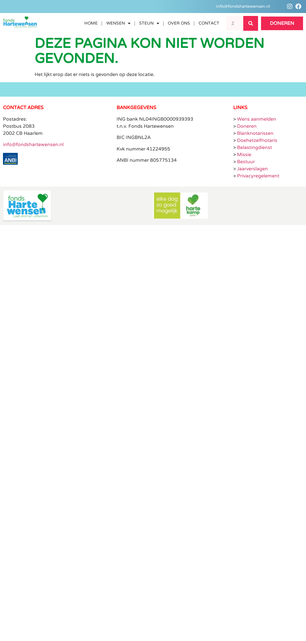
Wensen (118, 23)
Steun (149, 23)
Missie (244, 155)
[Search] (250, 23)
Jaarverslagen (252, 169)
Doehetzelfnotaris (257, 140)
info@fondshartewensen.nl (33, 145)
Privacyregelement (258, 176)
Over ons (179, 23)
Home (90, 23)
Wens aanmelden (256, 119)
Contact (208, 23)
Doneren (247, 126)
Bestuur (246, 162)
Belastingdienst (254, 147)
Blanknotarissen (255, 133)
